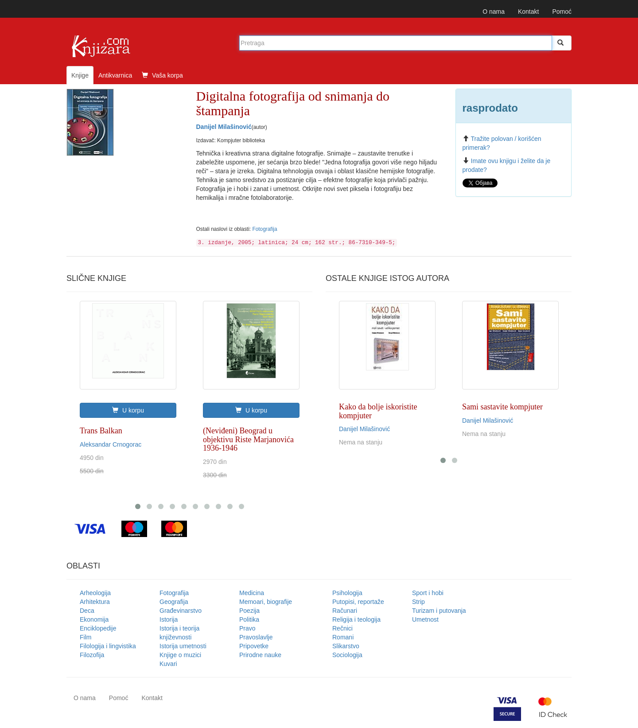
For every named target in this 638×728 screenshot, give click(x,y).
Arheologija (95, 592)
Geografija (174, 601)
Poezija (249, 610)
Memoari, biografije (265, 601)
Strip (418, 601)
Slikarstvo (345, 646)
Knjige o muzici (180, 654)
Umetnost (425, 619)
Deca (87, 610)
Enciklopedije (98, 628)
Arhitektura (95, 601)
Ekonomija (94, 619)
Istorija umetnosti (183, 646)
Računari (344, 610)
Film (85, 637)
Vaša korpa (162, 75)
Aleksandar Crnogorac (110, 444)
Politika (249, 619)
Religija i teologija (356, 619)
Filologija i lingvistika (108, 646)
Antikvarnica (115, 75)
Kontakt (528, 11)
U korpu (128, 410)
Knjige (80, 75)
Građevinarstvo (181, 610)
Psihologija (347, 592)
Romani (343, 637)
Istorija (169, 619)
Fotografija (264, 229)
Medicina (251, 592)
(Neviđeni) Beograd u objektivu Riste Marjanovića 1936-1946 (248, 439)
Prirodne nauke (260, 654)
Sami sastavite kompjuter (502, 406)
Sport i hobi (427, 592)
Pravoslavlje (255, 637)
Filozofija (92, 654)
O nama (493, 11)
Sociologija (347, 654)
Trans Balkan (101, 430)
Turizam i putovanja (439, 610)
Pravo (247, 628)
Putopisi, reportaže (358, 601)
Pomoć (562, 11)
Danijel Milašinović (224, 126)
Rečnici (342, 628)
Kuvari (168, 663)
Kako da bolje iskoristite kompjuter (378, 411)
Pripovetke (253, 646)
